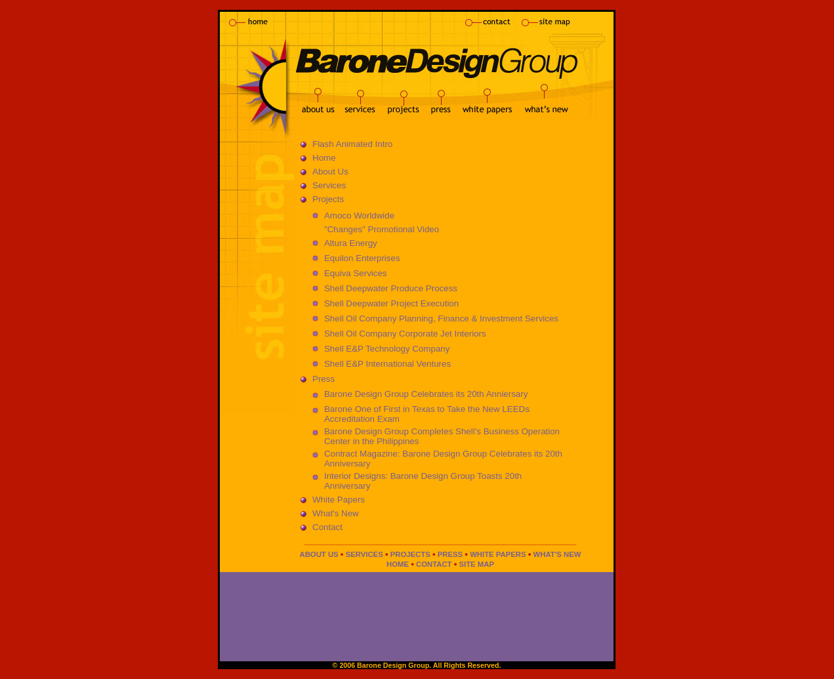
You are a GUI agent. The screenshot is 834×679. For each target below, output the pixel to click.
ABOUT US (318, 554)
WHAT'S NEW (557, 554)
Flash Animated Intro (352, 144)
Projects (328, 199)
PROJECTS (410, 554)
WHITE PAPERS (498, 554)
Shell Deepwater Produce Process (390, 288)
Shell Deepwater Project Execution (391, 303)
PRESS (450, 554)
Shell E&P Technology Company (386, 349)
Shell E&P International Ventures (387, 364)
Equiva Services (355, 273)
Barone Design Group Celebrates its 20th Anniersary (426, 394)
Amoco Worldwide (359, 215)
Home (324, 158)
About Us (330, 171)
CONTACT (434, 564)
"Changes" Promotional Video (381, 229)
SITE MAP (477, 564)
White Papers (338, 499)
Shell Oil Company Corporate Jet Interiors (405, 334)
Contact (327, 527)
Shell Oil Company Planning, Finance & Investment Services (441, 318)
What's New (335, 513)
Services (329, 185)
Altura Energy (350, 243)
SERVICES (364, 554)
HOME (397, 564)
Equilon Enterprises (362, 258)
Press (323, 379)
